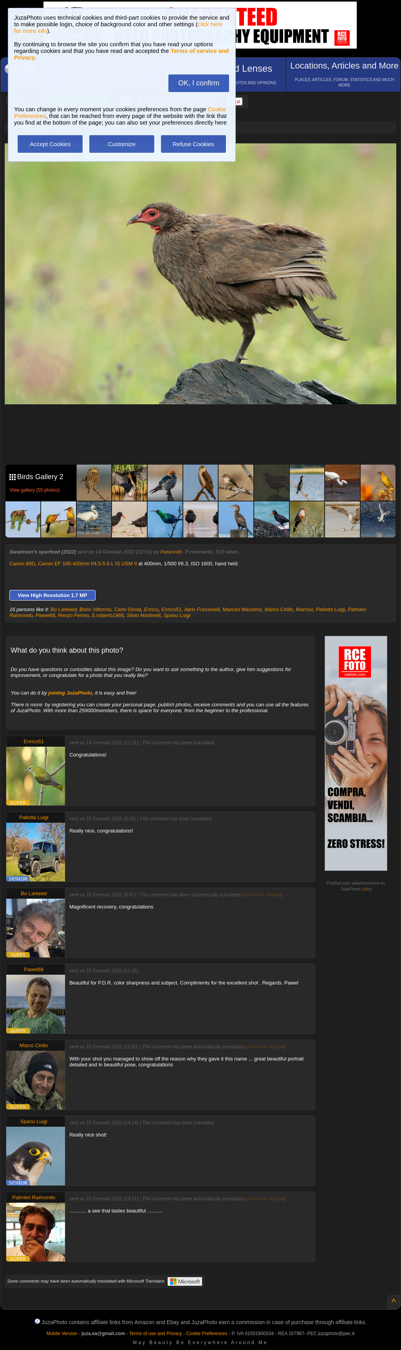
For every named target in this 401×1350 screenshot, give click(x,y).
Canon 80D (22, 563)
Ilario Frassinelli (202, 609)
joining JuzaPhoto (70, 693)
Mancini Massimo (242, 609)
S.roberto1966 (108, 615)
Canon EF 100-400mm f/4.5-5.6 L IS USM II (87, 563)
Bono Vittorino (95, 609)
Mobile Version (62, 1333)
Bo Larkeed (64, 609)
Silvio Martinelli (143, 615)
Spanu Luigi (176, 615)
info (366, 889)
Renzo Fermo (73, 615)
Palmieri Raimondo (33, 1197)
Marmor (304, 609)
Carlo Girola (127, 609)
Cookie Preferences (206, 1333)
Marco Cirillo (279, 609)
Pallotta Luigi (330, 609)
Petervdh (171, 552)
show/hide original (262, 895)
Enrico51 (171, 609)
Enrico (151, 609)
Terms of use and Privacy (155, 1333)
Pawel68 (45, 615)
